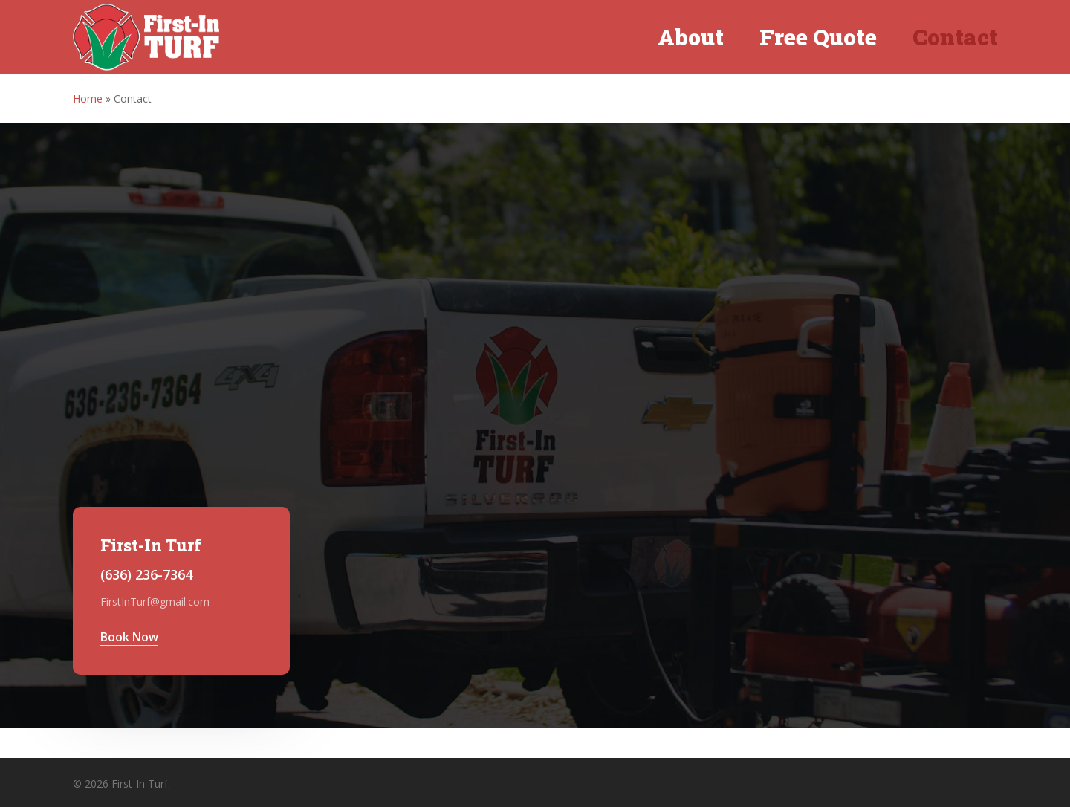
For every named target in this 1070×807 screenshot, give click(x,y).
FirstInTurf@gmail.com (155, 601)
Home (88, 98)
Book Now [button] (129, 637)
